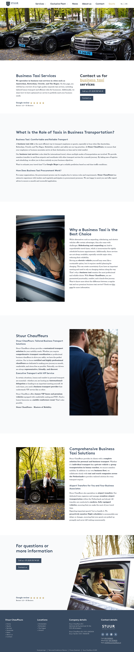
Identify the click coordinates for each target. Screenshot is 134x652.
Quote (112, 4)
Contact (100, 4)
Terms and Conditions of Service (57, 650)
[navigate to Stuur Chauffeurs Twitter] (115, 634)
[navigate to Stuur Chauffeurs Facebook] (107, 634)
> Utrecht (40, 630)
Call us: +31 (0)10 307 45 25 (92, 91)
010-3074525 (108, 638)
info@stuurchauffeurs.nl (113, 642)
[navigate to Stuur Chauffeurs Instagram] (102, 634)
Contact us (86, 98)
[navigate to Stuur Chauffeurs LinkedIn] (111, 634)
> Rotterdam (41, 626)
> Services (8, 628)
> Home (8, 624)
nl (122, 4)
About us (86, 4)
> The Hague (41, 628)
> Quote (8, 626)
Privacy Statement (74, 650)
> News (7, 632)
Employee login (41, 650)
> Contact (8, 636)
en (126, 4)
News (75, 4)
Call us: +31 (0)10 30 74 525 (28, 560)
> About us (9, 634)
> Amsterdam (41, 624)
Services (41, 4)
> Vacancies (9, 630)
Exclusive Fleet (59, 4)
